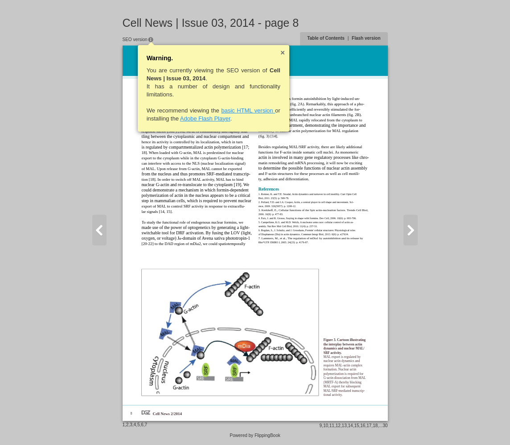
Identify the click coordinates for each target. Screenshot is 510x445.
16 (362, 425)
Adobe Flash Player (205, 118)
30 (384, 425)
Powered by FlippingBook (255, 435)
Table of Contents (326, 38)
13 (344, 425)
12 (338, 425)
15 (356, 425)
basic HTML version (248, 110)
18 (375, 425)
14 (350, 425)
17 (368, 425)
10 (325, 425)
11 (331, 425)
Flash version (366, 38)
